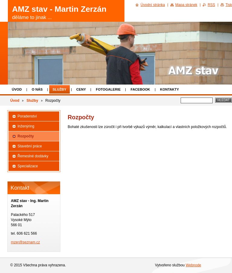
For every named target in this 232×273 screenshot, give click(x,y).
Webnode (193, 265)
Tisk (228, 5)
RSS (211, 5)
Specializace (28, 166)
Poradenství (27, 116)
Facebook (140, 89)
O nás (37, 89)
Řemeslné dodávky (33, 156)
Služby (59, 89)
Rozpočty (26, 136)
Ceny (81, 89)
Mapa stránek (186, 5)
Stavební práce (30, 146)
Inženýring (26, 126)
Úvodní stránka (152, 5)
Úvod (17, 89)
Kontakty (169, 89)
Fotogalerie (108, 89)
